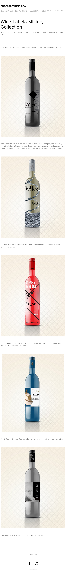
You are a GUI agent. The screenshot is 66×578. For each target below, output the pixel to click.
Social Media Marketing (18, 12)
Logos (44, 12)
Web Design (59, 10)
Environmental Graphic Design (41, 10)
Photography (34, 12)
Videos (14, 10)
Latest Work (4, 10)
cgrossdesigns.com (13, 6)
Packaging (4, 12)
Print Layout (23, 10)
